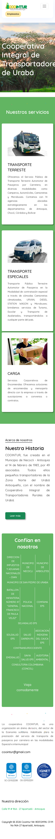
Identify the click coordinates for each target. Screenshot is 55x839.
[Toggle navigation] (44, 6)
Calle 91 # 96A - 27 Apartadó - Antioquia (23, 808)
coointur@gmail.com (16, 752)
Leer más (15, 515)
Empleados (13, 14)
